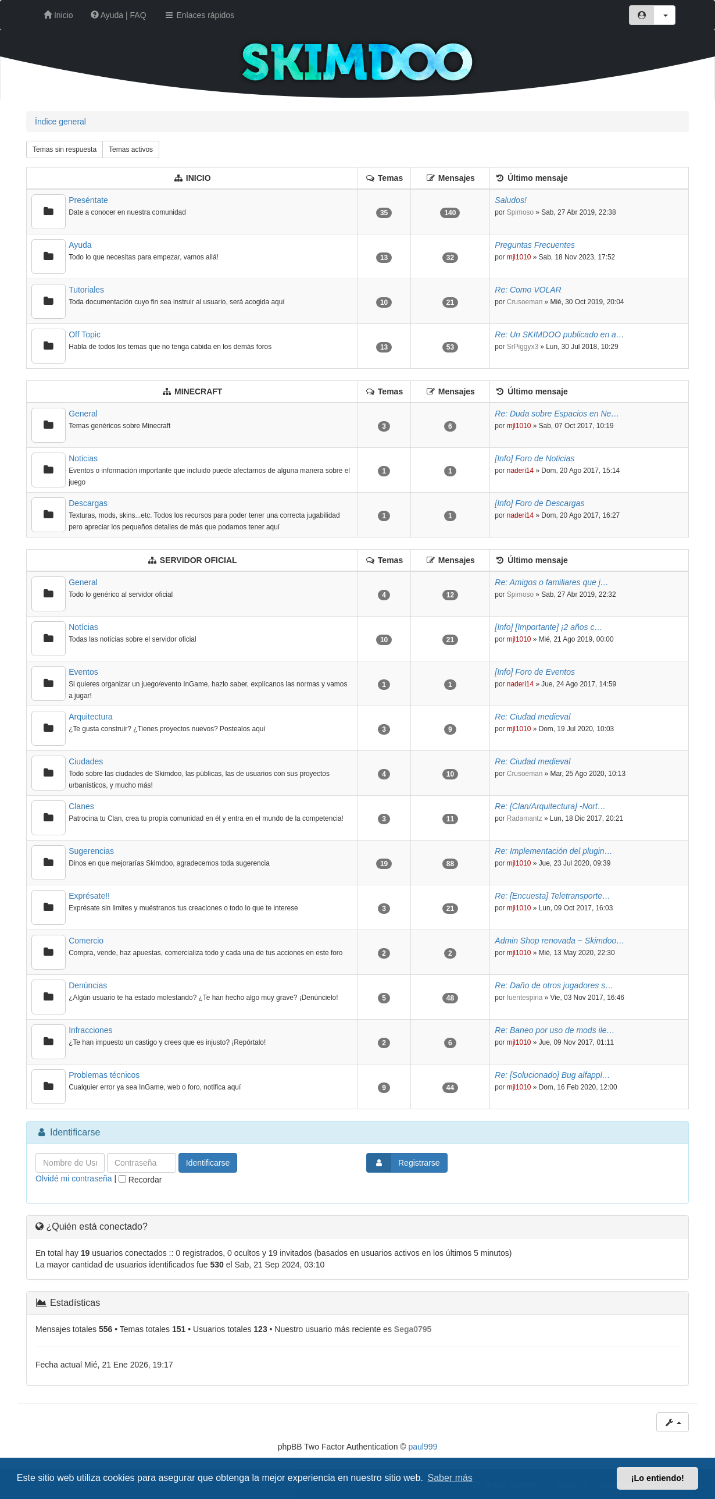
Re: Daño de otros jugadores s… (554, 985)
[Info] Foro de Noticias (534, 458)
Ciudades (86, 761)
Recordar (140, 1179)
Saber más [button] (450, 1478)
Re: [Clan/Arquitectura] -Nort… (550, 806)
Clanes (81, 806)
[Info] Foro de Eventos (535, 671)
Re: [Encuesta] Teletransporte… (552, 895)
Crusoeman (524, 302)
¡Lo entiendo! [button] (657, 1478)
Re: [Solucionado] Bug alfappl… (552, 1075)
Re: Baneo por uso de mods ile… (554, 1030)
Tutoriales (86, 289)
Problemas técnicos (104, 1075)
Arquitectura (90, 716)
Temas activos (131, 149)
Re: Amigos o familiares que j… (552, 582)
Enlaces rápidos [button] (199, 15)
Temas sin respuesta (64, 149)
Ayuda (80, 245)
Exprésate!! (89, 895)
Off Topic (85, 334)
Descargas (88, 503)
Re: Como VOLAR (528, 289)
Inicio (58, 15)
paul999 (423, 1446)
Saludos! (510, 200)
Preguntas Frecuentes (535, 245)
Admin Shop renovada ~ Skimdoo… (559, 940)
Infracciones (90, 1030)
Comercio (86, 940)
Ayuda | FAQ (118, 15)
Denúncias (88, 985)
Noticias (83, 458)
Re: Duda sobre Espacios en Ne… (557, 413)
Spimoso (520, 212)
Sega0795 (413, 1329)
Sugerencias (91, 851)
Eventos (83, 671)
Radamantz (524, 818)
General (83, 413)
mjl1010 (519, 257)
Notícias (83, 627)
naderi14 (520, 471)
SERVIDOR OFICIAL (198, 560)
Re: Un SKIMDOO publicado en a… (559, 334)
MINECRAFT (198, 391)
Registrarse (403, 1162)
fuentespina (525, 998)
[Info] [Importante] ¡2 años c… (548, 627)
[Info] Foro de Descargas (539, 503)
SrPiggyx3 (522, 347)
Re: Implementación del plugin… (553, 851)
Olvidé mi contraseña (73, 1178)
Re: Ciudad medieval (532, 716)
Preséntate (88, 200)
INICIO (198, 178)
